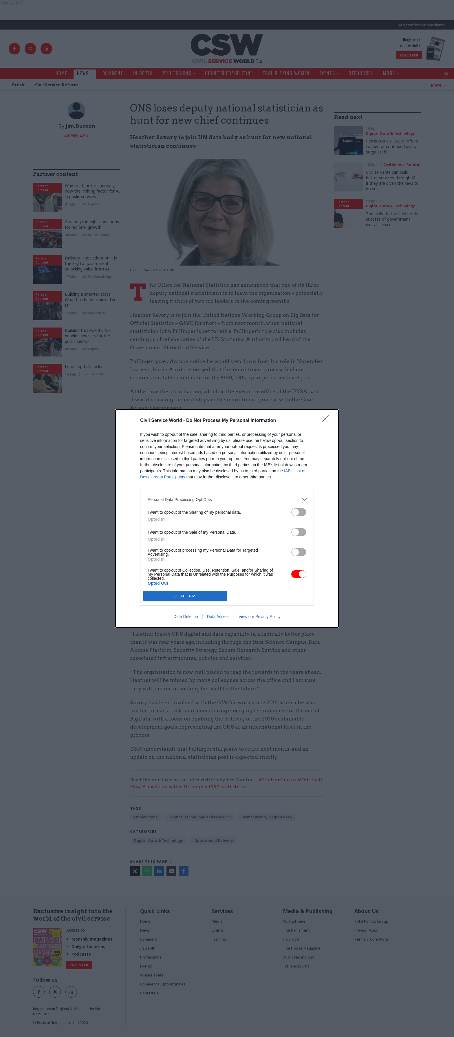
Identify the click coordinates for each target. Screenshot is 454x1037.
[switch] (298, 512)
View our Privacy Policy (260, 616)
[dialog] (227, 518)
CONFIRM (185, 596)
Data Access (218, 616)
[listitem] (227, 499)
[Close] (327, 420)
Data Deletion (185, 616)
